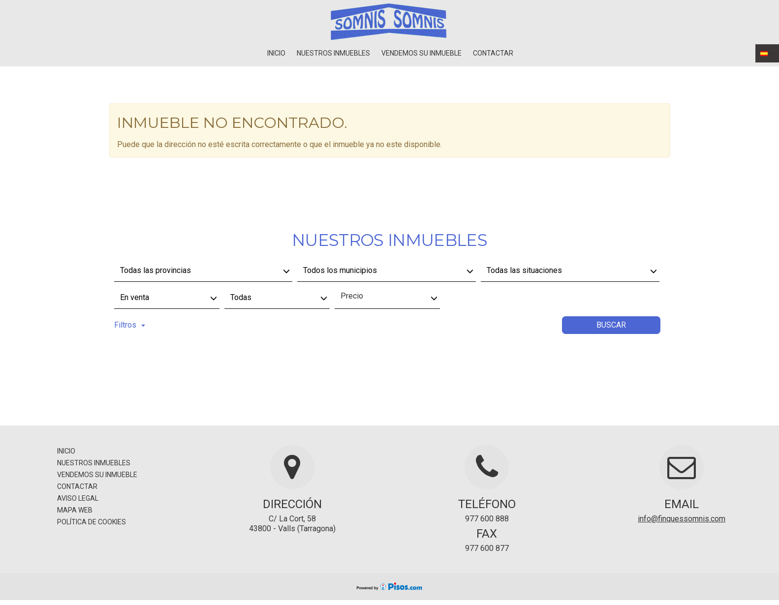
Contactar (493, 53)
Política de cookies (91, 522)
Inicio (276, 53)
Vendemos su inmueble (421, 53)
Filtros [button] (129, 325)
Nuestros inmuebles (333, 53)
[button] (767, 53)
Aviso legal (77, 498)
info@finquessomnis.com (681, 518)
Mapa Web (75, 510)
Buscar (611, 325)
